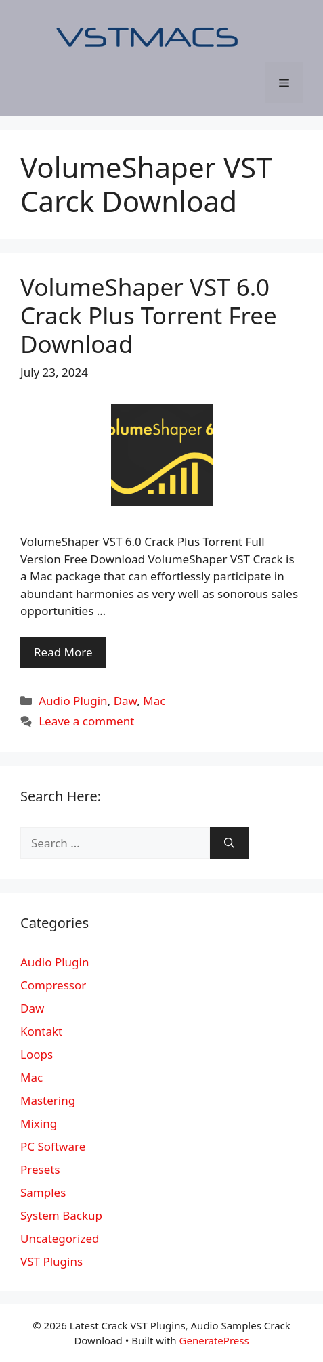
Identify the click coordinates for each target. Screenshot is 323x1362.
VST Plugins (51, 1261)
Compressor (53, 985)
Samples (43, 1192)
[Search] (229, 843)
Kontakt (41, 1031)
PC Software (52, 1146)
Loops (36, 1054)
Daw (125, 700)
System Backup (61, 1215)
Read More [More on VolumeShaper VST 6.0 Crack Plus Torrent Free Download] (63, 652)
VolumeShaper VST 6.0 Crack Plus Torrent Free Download (148, 315)
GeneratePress (214, 1340)
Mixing (38, 1123)
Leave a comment (86, 721)
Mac (154, 700)
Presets (40, 1169)
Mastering (47, 1100)
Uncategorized (60, 1238)
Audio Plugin (73, 700)
